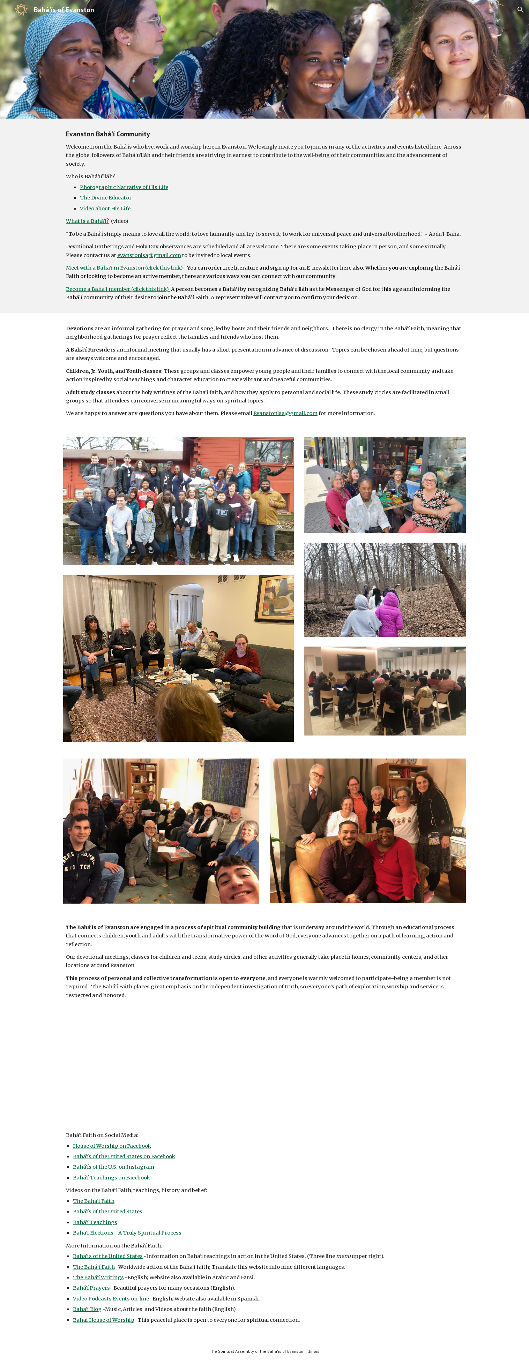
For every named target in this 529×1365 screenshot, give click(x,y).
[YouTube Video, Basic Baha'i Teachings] (264, 1072)
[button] (520, 9)
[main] (264, 216)
